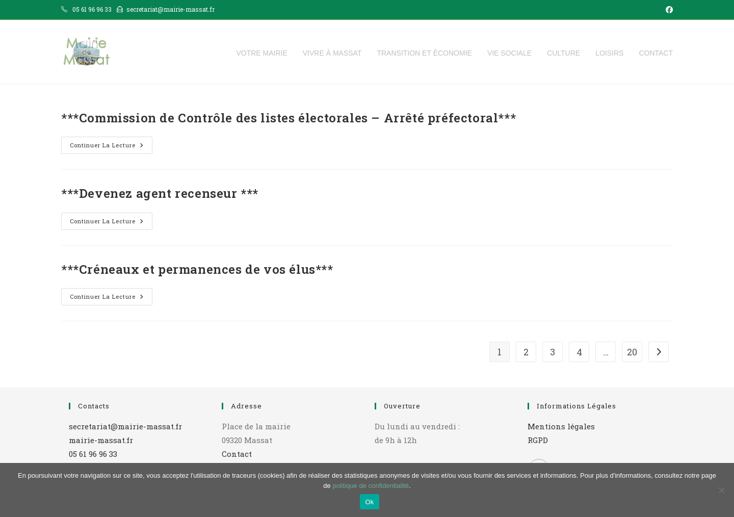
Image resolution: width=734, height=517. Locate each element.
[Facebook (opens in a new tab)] (668, 10)
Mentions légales (561, 426)
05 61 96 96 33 (93, 454)
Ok (369, 502)
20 (632, 352)
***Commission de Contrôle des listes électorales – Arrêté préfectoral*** (288, 118)
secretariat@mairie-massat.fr (125, 426)
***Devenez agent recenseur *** (159, 193)
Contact (237, 454)
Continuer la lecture (111, 147)
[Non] (721, 490)
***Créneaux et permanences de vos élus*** (197, 269)
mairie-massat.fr (101, 440)
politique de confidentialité (370, 485)
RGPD (538, 440)
